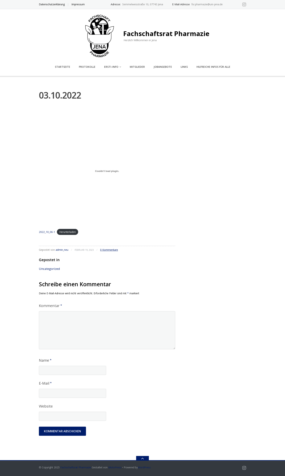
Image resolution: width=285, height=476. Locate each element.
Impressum (78, 4)
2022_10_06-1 (47, 232)
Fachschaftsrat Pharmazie (75, 467)
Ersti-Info (111, 66)
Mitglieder (137, 66)
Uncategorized (49, 269)
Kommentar (49, 305)
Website (46, 406)
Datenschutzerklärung (52, 4)
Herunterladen (67, 232)
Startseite (62, 66)
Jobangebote (163, 66)
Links (184, 66)
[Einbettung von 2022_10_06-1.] (107, 171)
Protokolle (87, 66)
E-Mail (44, 383)
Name (44, 360)
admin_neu (62, 249)
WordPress (144, 467)
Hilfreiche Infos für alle (213, 66)
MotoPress (114, 467)
